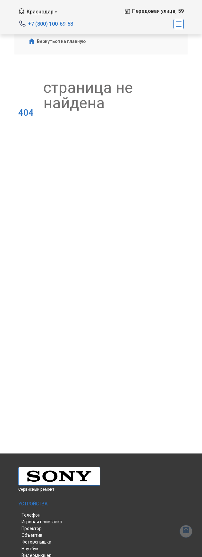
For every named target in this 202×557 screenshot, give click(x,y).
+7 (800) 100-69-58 (50, 24)
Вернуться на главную (61, 41)
